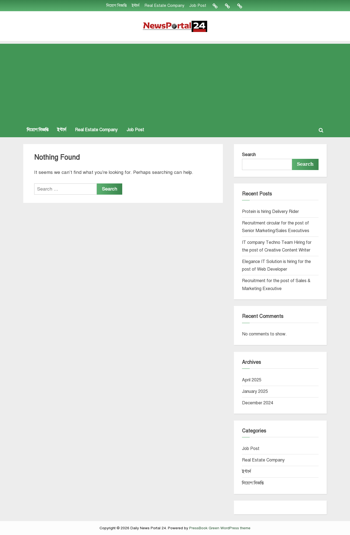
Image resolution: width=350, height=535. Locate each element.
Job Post (197, 5)
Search (249, 154)
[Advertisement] (175, 82)
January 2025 (255, 391)
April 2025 (251, 380)
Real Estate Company (164, 5)
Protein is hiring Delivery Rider (270, 211)
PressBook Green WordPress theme (219, 528)
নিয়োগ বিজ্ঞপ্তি (116, 5)
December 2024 (257, 403)
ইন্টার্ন (135, 5)
